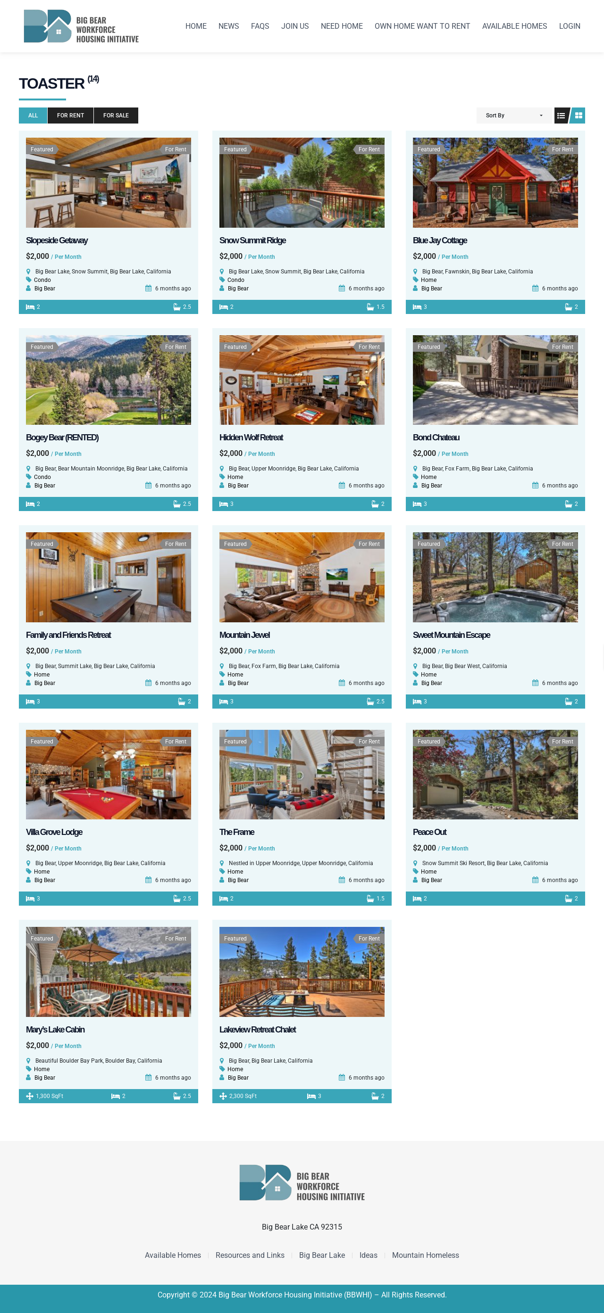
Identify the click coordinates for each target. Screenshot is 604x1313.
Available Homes (514, 26)
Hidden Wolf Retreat (251, 437)
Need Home (342, 26)
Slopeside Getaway (56, 240)
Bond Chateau (436, 437)
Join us (295, 26)
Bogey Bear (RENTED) (62, 437)
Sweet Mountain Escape (451, 635)
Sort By (495, 115)
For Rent (70, 115)
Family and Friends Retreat (68, 635)
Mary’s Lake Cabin (55, 1029)
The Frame (236, 832)
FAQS (260, 26)
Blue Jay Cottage (440, 240)
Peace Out (429, 832)
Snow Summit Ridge (252, 240)
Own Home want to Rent (422, 26)
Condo (42, 280)
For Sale (116, 115)
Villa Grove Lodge (54, 832)
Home (196, 26)
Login (569, 26)
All (33, 115)
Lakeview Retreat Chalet (257, 1029)
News (228, 26)
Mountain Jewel (244, 635)
